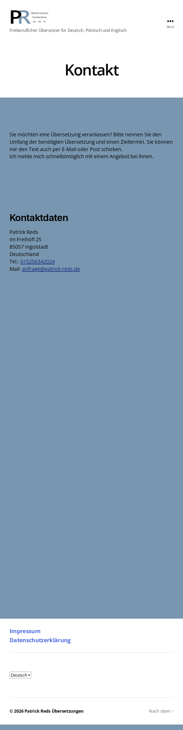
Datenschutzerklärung (40, 645)
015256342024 (37, 267)
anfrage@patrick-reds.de (51, 274)
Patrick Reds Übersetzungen (54, 716)
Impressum (25, 636)
